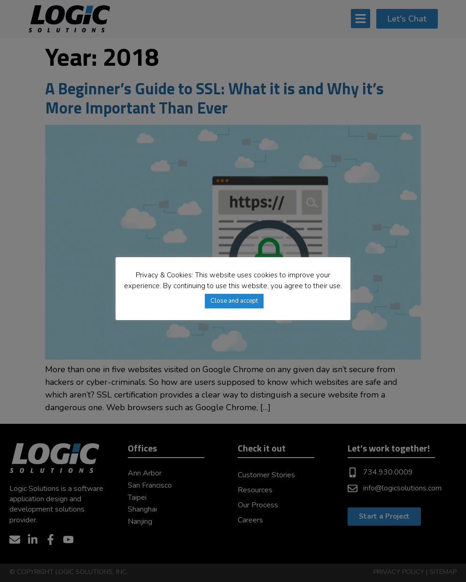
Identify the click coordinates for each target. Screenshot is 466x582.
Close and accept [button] (234, 301)
